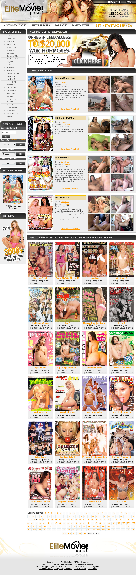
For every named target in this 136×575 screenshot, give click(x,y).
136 (68, 530)
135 (64, 530)
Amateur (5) (9, 39)
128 (29, 530)
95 (88, 523)
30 (45, 516)
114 (68, 527)
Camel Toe (65, 162)
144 (108, 530)
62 (64, 520)
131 (44, 530)
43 (97, 516)
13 (86, 513)
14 (90, 513)
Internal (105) (9, 82)
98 (100, 523)
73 (108, 520)
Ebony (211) (9, 64)
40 (85, 516)
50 (125, 516)
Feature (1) (8, 67)
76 (120, 520)
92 (76, 523)
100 (108, 523)
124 (118, 527)
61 (60, 520)
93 (80, 523)
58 (48, 520)
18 (105, 513)
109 (44, 527)
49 (121, 516)
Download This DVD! (70, 109)
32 (53, 516)
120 (98, 527)
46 (109, 516)
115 (73, 527)
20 (114, 513)
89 (64, 523)
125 (123, 527)
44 (101, 516)
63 (68, 520)
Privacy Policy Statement (63, 569)
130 (39, 530)
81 (32, 523)
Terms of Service (80, 569)
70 (96, 520)
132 (49, 530)
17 (102, 513)
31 (49, 516)
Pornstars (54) (9, 99)
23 (126, 513)
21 (117, 513)
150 (64, 533)
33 (57, 516)
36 (69, 516)
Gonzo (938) (9, 76)
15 (93, 513)
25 (133, 513)
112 (59, 527)
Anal (66, 84)
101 (113, 523)
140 (88, 530)
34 (61, 516)
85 (48, 523)
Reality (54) (8, 105)
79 (132, 520)
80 (28, 523)
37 (73, 516)
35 (65, 516)
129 (34, 530)
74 (112, 520)
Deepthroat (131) (10, 59)
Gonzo (67, 164)
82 (36, 523)
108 (39, 527)
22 (121, 513)
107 (34, 527)
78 (128, 520)
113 (64, 527)
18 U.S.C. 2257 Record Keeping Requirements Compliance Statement (68, 564)
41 (89, 516)
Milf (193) (8, 96)
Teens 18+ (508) (10, 113)
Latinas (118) (9, 87)
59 (52, 520)
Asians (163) (9, 44)
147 (123, 530)
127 (133, 527)
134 (59, 530)
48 (117, 516)
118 (88, 527)
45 (105, 516)
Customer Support (46, 569)
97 (96, 523)
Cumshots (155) (10, 56)
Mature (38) (9, 93)
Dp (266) (8, 62)
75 (116, 520)
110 (49, 527)
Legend (64, 82)
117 (83, 527)
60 (56, 520)
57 (44, 520)
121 (103, 527)
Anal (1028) (8, 41)
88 (60, 523)
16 (98, 513)
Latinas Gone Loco (13, 204)
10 (74, 513)
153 (79, 533)
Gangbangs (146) (11, 73)
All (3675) (8, 36)
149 (133, 530)
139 (83, 530)
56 (40, 520)
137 (73, 530)
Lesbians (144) (10, 90)
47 (113, 516)
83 (40, 523)
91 (72, 523)
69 (92, 520)
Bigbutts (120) (9, 47)
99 (104, 523)
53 (30, 520)
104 (128, 523)
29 (41, 516)
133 (54, 530)
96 (92, 523)
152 (74, 533)
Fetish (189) (9, 70)
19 (109, 513)
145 (113, 530)
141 (93, 530)
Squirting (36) (9, 110)
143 (103, 530)
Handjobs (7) (9, 79)
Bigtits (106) (9, 50)
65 (76, 520)
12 (81, 513)
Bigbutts (67, 124)
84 (44, 523)
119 (93, 527)
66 (80, 520)
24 (130, 513)
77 (124, 520)
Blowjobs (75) (9, 53)
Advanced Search (18, 139)
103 (123, 523)
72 (104, 520)
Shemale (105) (10, 107)
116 (78, 527)
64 (72, 520)
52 (133, 516)
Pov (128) (8, 102)
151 (69, 533)
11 (77, 513)
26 (29, 516)
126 (128, 527)
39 (81, 516)
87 (56, 523)
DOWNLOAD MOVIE (40, 283)
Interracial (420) (10, 85)
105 (133, 523)
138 (78, 530)
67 (84, 520)
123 (113, 527)
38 (77, 516)
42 (93, 516)
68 (88, 520)
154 (84, 533)
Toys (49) (8, 116)
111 (54, 527)
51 (129, 516)
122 (108, 527)
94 (84, 523)
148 (128, 530)
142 (98, 530)
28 (37, 516)
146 (118, 530)
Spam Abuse (92, 569)
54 (34, 520)
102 (118, 523)
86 (52, 523)
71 (100, 520)
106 (29, 527)
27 (33, 516)
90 (68, 523)
